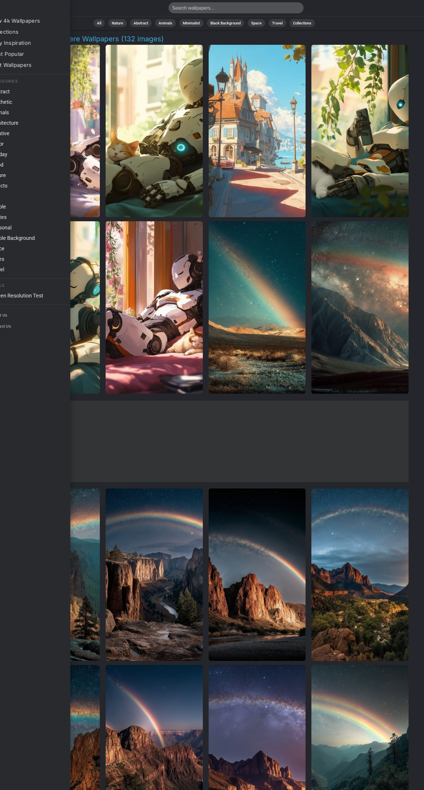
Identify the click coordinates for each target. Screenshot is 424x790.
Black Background (225, 23)
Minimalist (191, 23)
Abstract (141, 23)
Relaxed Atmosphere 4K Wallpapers (34, 9)
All (99, 23)
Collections (302, 23)
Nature (117, 23)
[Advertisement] (205, 441)
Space (256, 23)
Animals (165, 23)
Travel (277, 23)
